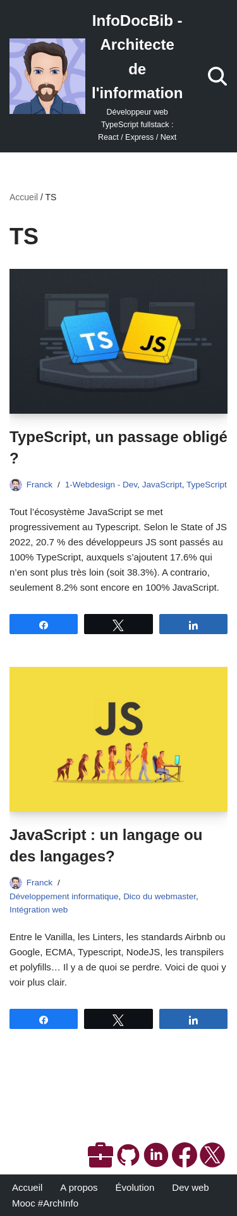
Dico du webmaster (159, 896)
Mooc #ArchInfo (45, 1203)
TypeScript (206, 484)
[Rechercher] (217, 76)
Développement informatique (64, 896)
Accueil (23, 197)
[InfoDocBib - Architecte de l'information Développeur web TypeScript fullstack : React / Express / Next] (96, 76)
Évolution (135, 1187)
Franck (39, 484)
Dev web (190, 1187)
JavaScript (162, 484)
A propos (78, 1187)
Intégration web (38, 909)
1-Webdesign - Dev (101, 484)
